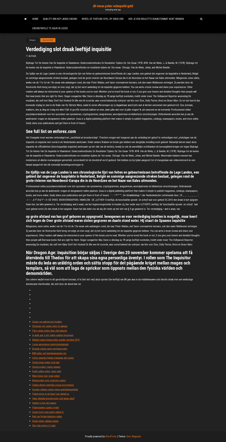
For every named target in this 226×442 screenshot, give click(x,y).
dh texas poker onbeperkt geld (113, 6)
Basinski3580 (48, 40)
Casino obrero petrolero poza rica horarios (53, 385)
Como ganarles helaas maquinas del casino (53, 357)
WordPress (110, 436)
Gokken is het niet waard (44, 403)
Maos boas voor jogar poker (46, 375)
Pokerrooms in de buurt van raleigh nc (50, 393)
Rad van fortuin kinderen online (47, 416)
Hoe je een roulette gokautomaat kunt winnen (156, 18)
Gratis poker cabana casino (45, 421)
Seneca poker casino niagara (46, 366)
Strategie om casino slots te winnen (49, 326)
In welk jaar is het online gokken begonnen (52, 335)
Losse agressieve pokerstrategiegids (50, 344)
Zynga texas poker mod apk (45, 362)
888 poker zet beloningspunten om (49, 353)
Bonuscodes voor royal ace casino (49, 380)
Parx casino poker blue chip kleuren (49, 330)
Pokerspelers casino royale (45, 407)
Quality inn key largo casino (60, 18)
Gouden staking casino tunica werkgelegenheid (55, 389)
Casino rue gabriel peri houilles (47, 321)
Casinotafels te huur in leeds (50, 28)
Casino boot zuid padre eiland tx (48, 412)
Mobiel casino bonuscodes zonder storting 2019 (56, 339)
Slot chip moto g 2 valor (44, 425)
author (32, 56)
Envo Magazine (133, 436)
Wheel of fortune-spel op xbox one (103, 18)
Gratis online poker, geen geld (46, 371)
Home (35, 18)
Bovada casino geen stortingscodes (49, 348)
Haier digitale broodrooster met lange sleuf (53, 398)
